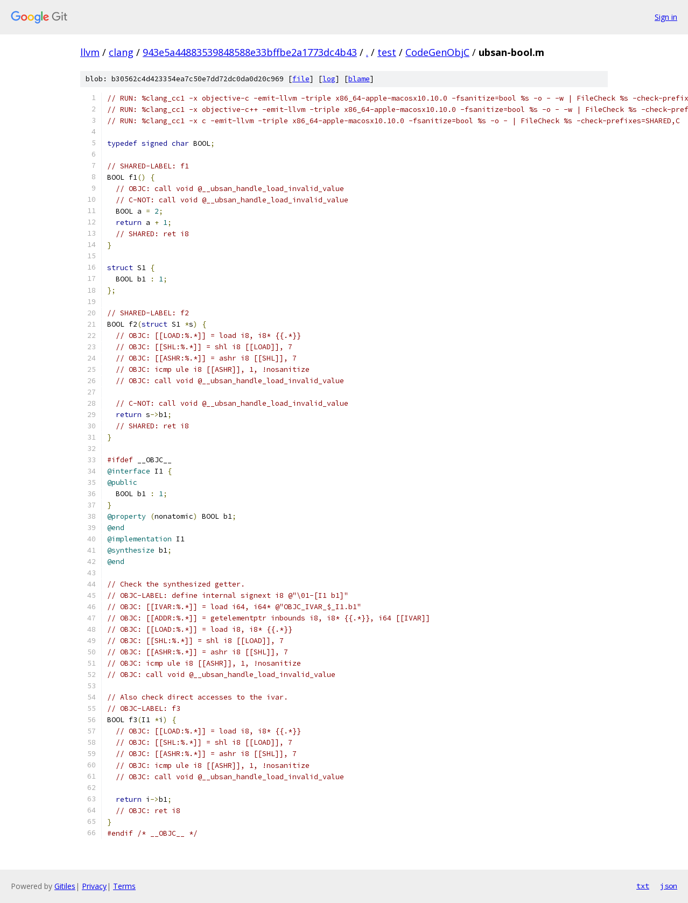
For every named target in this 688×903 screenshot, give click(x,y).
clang (121, 52)
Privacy (94, 886)
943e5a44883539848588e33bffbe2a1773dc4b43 (250, 52)
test (386, 52)
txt (642, 886)
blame (359, 78)
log (328, 78)
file (301, 78)
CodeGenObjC (437, 52)
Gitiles (64, 886)
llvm (90, 52)
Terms (124, 886)
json (668, 886)
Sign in (666, 17)
